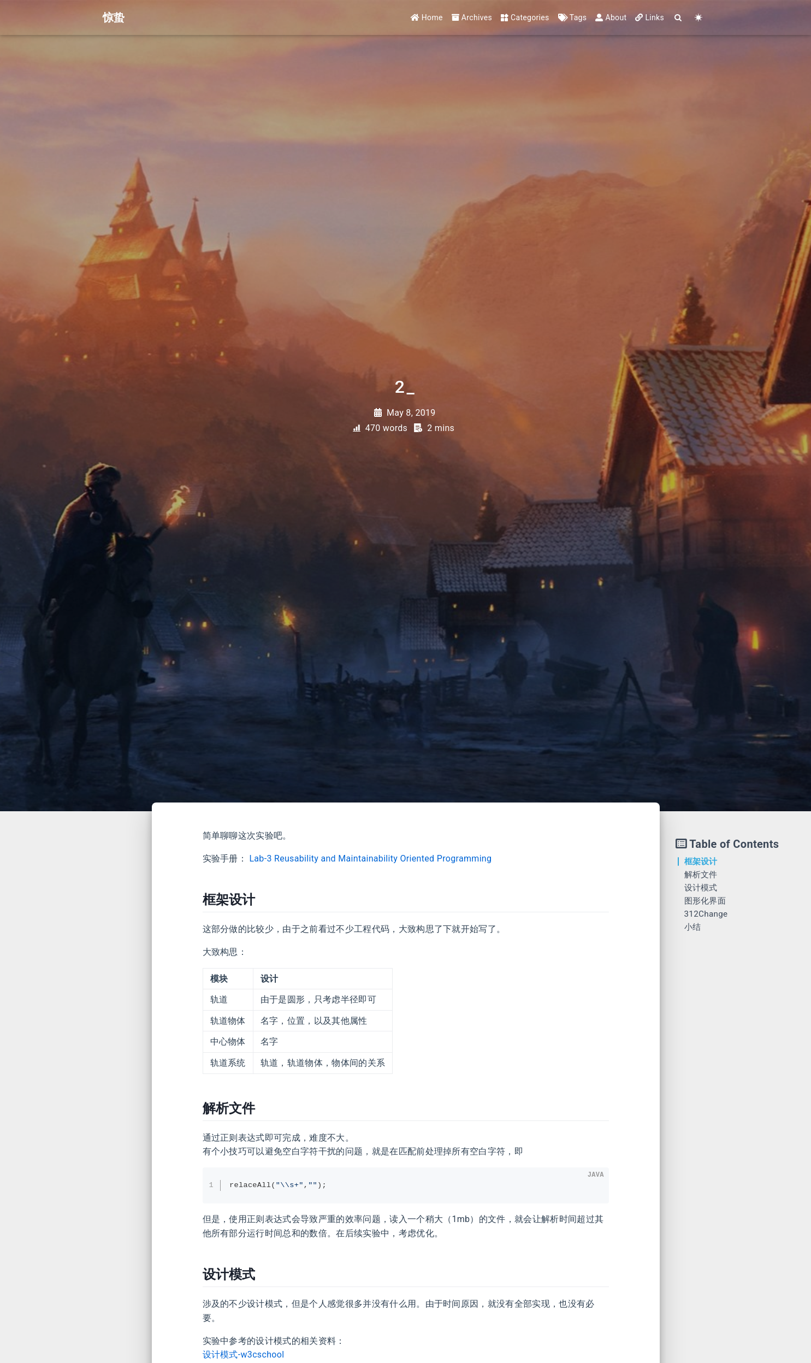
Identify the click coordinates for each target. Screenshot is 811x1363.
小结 (692, 927)
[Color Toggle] (699, 18)
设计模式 (701, 888)
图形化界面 (705, 901)
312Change (706, 914)
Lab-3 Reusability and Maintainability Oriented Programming (370, 858)
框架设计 (701, 861)
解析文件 (701, 875)
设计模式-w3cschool (244, 1354)
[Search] (678, 18)
